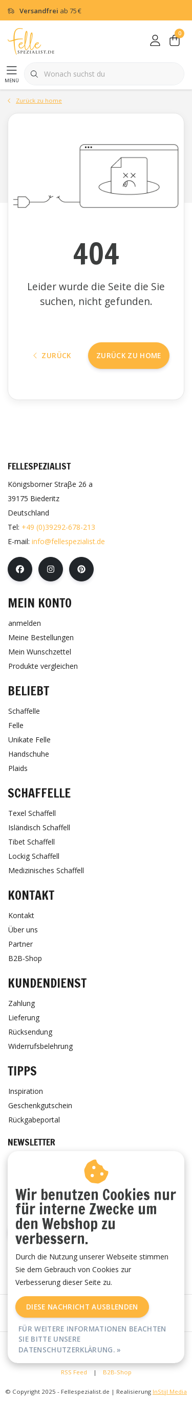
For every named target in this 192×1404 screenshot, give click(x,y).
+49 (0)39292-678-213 (58, 527)
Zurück (52, 355)
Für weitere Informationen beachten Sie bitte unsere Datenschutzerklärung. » (92, 1339)
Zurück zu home (128, 355)
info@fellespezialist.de (68, 541)
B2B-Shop (117, 1372)
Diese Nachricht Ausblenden (82, 1307)
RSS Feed (74, 1372)
